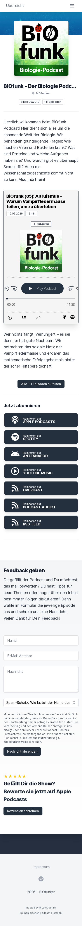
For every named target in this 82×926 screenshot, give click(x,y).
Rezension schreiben (23, 811)
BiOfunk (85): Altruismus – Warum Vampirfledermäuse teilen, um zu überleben (36, 201)
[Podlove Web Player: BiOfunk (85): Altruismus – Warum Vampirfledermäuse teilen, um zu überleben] (41, 270)
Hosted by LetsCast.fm (41, 907)
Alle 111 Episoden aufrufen (41, 384)
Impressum (41, 867)
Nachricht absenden (22, 751)
